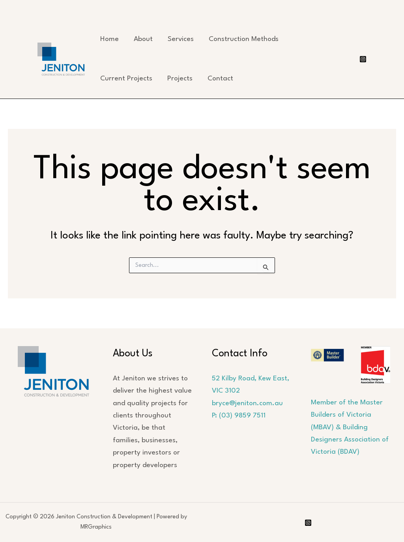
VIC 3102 (226, 390)
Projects (180, 78)
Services (181, 39)
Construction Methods (244, 39)
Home (109, 39)
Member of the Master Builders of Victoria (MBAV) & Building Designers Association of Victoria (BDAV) (350, 427)
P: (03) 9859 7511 (239, 415)
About (143, 39)
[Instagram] (363, 59)
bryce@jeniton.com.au (247, 403)
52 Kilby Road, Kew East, (250, 378)
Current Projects (126, 78)
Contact (220, 78)
